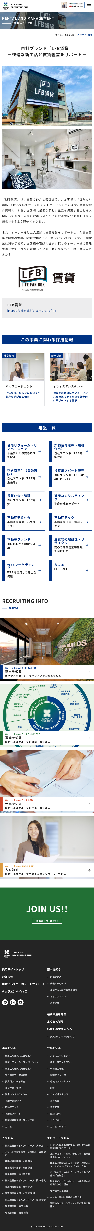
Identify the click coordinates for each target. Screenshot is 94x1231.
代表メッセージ (58, 983)
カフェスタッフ (58, 1126)
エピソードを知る (58, 1138)
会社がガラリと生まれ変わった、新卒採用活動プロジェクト (70, 1156)
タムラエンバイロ (13, 991)
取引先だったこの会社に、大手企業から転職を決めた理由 (70, 1183)
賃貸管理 (54, 1107)
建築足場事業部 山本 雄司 (18, 1161)
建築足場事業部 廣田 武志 (18, 1167)
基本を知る (54, 969)
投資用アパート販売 (15, 1081)
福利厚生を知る (56, 1014)
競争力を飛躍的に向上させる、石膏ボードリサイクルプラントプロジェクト (70, 1165)
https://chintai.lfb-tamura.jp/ (30, 310)
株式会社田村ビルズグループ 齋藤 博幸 (25, 1199)
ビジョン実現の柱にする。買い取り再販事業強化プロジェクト (70, 1147)
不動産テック (12, 1107)
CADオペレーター (59, 1075)
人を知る (7, 1138)
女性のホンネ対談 (59, 1191)
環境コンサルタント (60, 1081)
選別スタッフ (57, 1113)
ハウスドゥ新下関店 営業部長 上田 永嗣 (25, 1153)
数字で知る (55, 977)
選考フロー (55, 1003)
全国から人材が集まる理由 (63, 990)
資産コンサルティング (16, 1094)
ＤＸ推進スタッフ (59, 1094)
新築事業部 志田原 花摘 (17, 1173)
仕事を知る (54, 1048)
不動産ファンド (13, 1113)
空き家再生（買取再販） (17, 1075)
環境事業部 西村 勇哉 (16, 1212)
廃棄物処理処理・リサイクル (19, 1120)
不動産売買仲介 (13, 1100)
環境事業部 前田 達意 (16, 1206)
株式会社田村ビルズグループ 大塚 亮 (24, 1145)
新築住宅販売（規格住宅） (18, 1068)
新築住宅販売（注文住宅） (18, 1055)
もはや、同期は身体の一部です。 (67, 1197)
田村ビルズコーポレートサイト (21, 984)
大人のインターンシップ (62, 1036)
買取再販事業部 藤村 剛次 (18, 1186)
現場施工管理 (57, 1068)
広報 (52, 1087)
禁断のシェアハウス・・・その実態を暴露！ (70, 1205)
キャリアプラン (58, 996)
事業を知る (69, 34)
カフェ (8, 1126)
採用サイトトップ (13, 969)
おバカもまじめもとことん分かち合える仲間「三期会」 (70, 1174)
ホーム (58, 34)
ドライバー (55, 1120)
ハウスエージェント (60, 1055)
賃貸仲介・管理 (13, 1087)
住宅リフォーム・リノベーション (22, 1062)
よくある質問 (55, 1021)
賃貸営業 (54, 1100)
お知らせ (7, 977)
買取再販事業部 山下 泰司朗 (20, 1193)
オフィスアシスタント (61, 1062)
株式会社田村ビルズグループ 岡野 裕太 (25, 1180)
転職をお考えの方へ (59, 1029)
